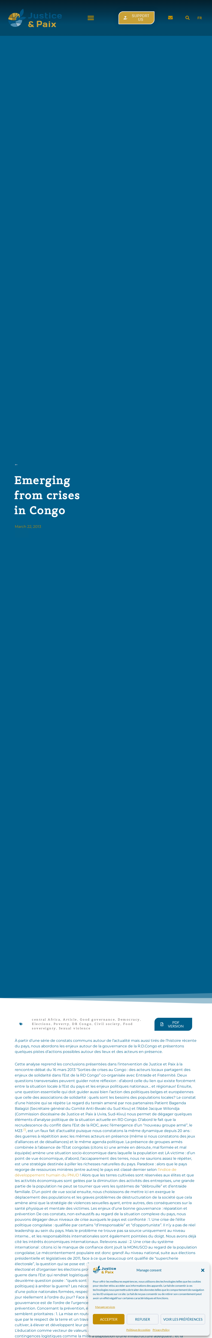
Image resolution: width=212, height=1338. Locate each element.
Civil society (107, 1024)
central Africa (46, 1019)
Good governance (97, 1019)
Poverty (62, 1024)
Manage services (105, 1307)
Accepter (109, 1319)
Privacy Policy (161, 1330)
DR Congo (82, 1024)
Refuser (142, 1319)
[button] (202, 1270)
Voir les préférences (183, 1319)
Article (70, 1019)
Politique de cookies (138, 1330)
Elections (41, 1024)
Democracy (129, 1019)
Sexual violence (75, 1028)
